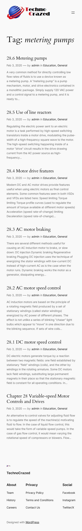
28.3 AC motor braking (29, 229)
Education (49, 65)
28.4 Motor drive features (30, 171)
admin (35, 65)
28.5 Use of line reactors (29, 112)
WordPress (32, 522)
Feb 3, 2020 (14, 65)
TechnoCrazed (18, 473)
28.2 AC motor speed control (34, 288)
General (62, 65)
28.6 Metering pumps (27, 58)
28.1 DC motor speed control (34, 342)
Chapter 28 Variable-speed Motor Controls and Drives (38, 398)
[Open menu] (73, 12)
